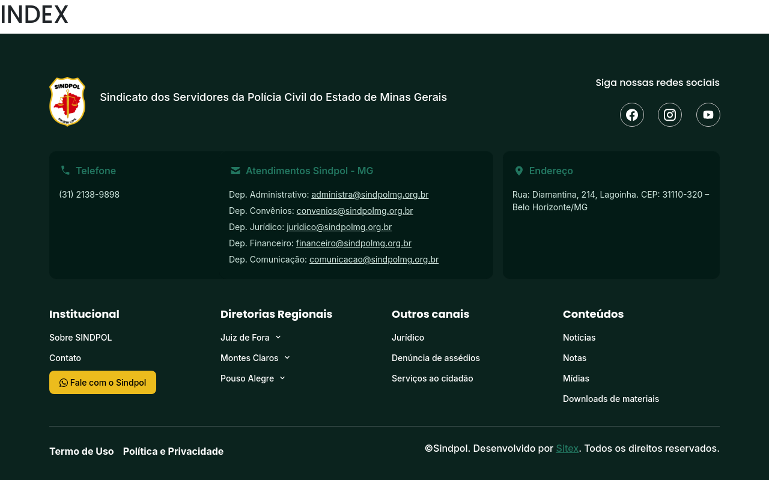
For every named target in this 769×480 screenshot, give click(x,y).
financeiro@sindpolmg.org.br (354, 243)
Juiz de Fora (245, 337)
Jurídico (408, 337)
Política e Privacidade (173, 451)
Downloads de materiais (611, 398)
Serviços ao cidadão (432, 378)
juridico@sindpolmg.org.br (339, 227)
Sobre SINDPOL (80, 337)
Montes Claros (249, 358)
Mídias (576, 378)
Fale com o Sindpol (102, 382)
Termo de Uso (81, 451)
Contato (65, 358)
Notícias (579, 337)
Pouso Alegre (247, 378)
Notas (574, 358)
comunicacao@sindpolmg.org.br (374, 259)
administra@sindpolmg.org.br (369, 194)
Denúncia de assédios (436, 358)
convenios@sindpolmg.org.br (355, 210)
